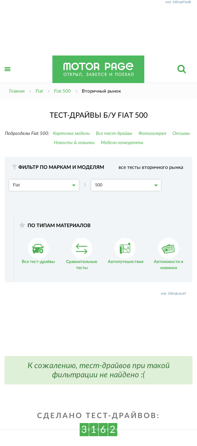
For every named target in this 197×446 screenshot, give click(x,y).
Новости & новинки (74, 142)
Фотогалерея (152, 133)
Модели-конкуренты (122, 142)
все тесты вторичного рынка (151, 167)
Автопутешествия (125, 251)
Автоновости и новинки (168, 254)
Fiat (44, 185)
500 (126, 185)
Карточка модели (71, 133)
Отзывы (181, 133)
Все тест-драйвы (114, 133)
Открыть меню (8, 76)
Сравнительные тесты (81, 254)
